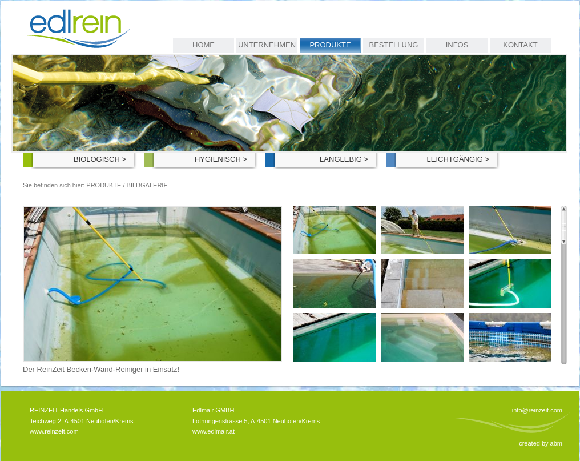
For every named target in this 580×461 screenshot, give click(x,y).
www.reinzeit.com (54, 431)
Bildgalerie (147, 185)
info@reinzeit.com (537, 410)
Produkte (103, 185)
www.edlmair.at (213, 431)
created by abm (540, 443)
